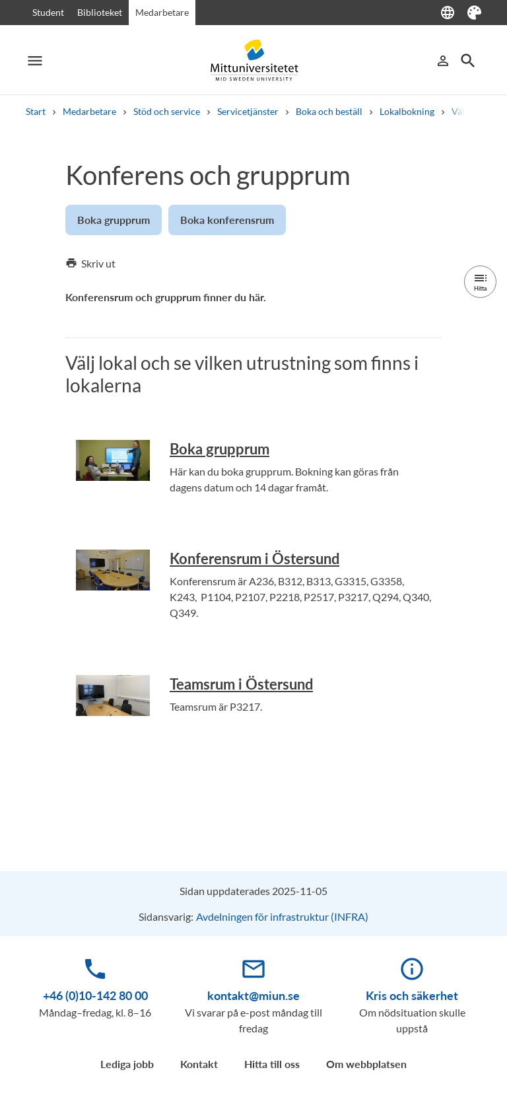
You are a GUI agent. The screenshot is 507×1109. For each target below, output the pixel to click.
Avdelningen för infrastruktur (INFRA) (282, 916)
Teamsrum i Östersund (241, 684)
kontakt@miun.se (253, 995)
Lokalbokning (407, 111)
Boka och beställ (329, 111)
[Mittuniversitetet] (253, 60)
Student (48, 12)
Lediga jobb (127, 1063)
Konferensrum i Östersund (254, 558)
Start (36, 111)
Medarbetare (162, 12)
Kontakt (199, 1063)
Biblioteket (99, 12)
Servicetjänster (248, 111)
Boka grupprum (219, 449)
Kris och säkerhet (412, 995)
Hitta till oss (272, 1063)
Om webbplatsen (366, 1063)
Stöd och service (166, 111)
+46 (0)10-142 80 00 (95, 995)
